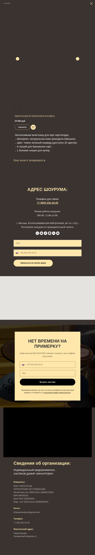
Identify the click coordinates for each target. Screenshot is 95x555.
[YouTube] (57, 233)
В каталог (7, 3)
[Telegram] (45, 233)
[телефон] (37, 233)
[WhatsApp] (49, 233)
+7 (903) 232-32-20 (47, 202)
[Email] (41, 233)
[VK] (53, 233)
